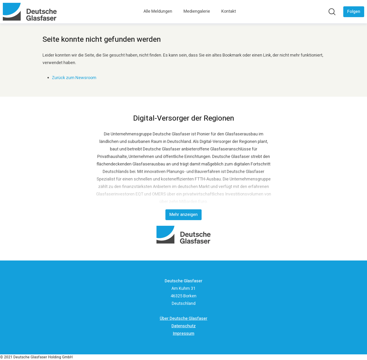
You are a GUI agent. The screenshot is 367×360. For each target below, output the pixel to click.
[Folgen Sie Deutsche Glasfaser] (353, 11)
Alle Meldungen (158, 11)
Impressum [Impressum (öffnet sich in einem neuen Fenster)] (183, 333)
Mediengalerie (197, 11)
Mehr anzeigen (183, 214)
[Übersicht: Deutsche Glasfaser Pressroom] (30, 12)
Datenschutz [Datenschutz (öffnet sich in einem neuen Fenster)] (184, 326)
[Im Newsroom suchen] (332, 11)
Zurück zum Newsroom (74, 78)
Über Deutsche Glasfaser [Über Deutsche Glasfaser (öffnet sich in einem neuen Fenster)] (183, 318)
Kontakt (228, 11)
